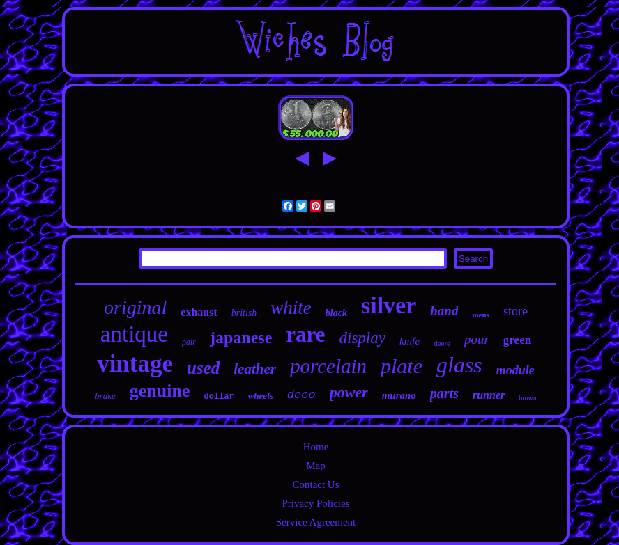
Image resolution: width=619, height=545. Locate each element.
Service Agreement (316, 522)
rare (305, 334)
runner (489, 395)
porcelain (328, 366)
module (515, 370)
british (244, 313)
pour (476, 339)
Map (316, 465)
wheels (260, 395)
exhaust (199, 312)
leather (255, 369)
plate (401, 365)
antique (134, 334)
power (349, 392)
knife (409, 341)
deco (301, 395)
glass (459, 364)
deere (442, 343)
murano (399, 395)
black (336, 313)
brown (528, 398)
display (362, 338)
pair (189, 342)
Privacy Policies (315, 503)
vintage (135, 363)
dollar (219, 397)
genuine (160, 391)
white (291, 307)
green (517, 340)
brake (105, 395)
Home (316, 446)
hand (444, 310)
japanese (241, 338)
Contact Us (315, 484)
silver (388, 305)
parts (444, 393)
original (135, 307)
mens (480, 314)
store (515, 311)
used (203, 367)
